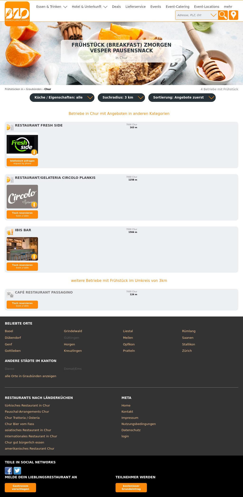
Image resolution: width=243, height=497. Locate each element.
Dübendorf (13, 337)
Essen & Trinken (48, 7)
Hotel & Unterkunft (86, 7)
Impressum (130, 418)
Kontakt (127, 411)
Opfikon (129, 344)
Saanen (188, 337)
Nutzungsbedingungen (139, 424)
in (14, 89)
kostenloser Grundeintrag (131, 487)
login (125, 436)
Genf (8, 344)
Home (126, 405)
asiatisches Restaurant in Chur (28, 430)
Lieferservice (136, 7)
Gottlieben (13, 350)
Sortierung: (178, 97)
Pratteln (129, 350)
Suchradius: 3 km (118, 97)
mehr (228, 7)
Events (155, 7)
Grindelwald (73, 331)
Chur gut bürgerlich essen (24, 442)
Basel (9, 331)
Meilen (128, 337)
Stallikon (188, 344)
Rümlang (189, 331)
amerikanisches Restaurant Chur (29, 448)
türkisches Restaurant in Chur (27, 405)
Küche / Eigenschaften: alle (58, 97)
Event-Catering (177, 7)
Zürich (187, 350)
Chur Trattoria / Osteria (22, 418)
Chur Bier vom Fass (19, 424)
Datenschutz (131, 430)
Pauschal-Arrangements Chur (27, 411)
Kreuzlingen (73, 350)
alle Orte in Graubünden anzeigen (30, 376)
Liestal (128, 331)
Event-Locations (206, 7)
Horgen (69, 344)
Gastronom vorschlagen (20, 487)
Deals (116, 7)
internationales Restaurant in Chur (31, 436)
